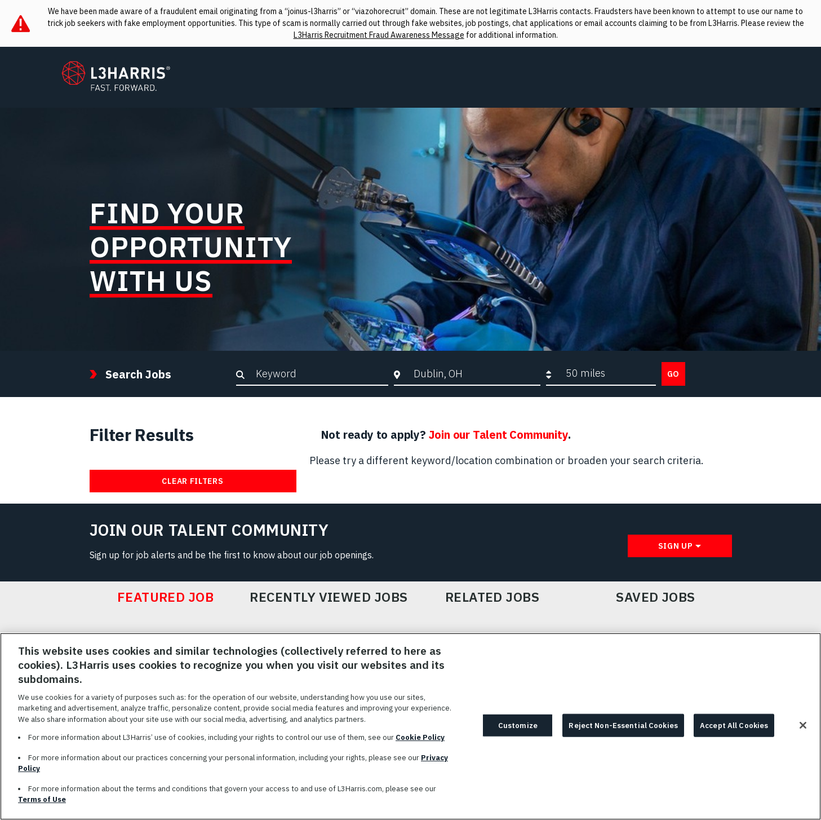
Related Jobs (492, 597)
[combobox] (474, 373)
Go (673, 374)
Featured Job (165, 597)
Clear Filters (192, 481)
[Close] (803, 730)
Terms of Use (42, 805)
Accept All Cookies (734, 731)
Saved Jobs (655, 597)
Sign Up (675, 546)
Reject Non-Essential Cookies (623, 731)
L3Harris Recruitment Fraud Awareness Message (379, 35)
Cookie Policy (420, 743)
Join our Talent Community (498, 434)
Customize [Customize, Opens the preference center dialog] (518, 731)
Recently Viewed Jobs (328, 597)
